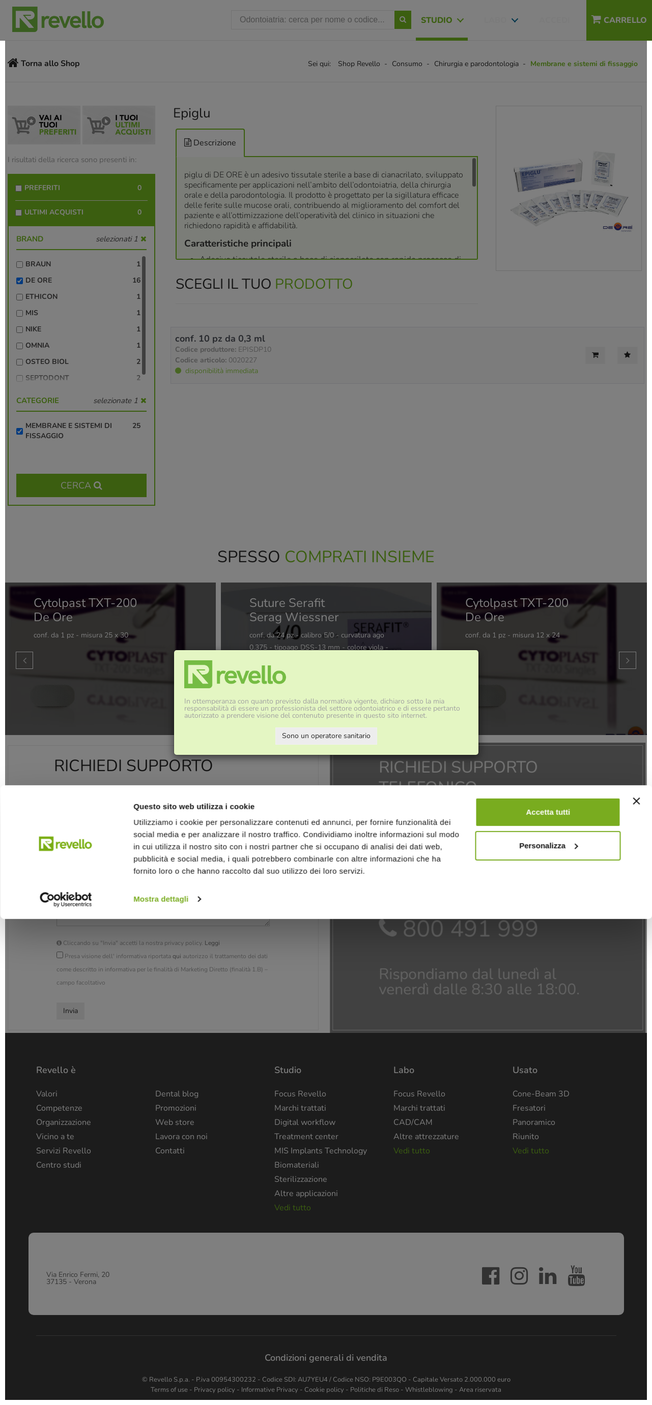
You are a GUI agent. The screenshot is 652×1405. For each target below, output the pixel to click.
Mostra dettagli (160, 1385)
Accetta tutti (548, 1298)
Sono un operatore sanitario (326, 736)
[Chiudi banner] (636, 1287)
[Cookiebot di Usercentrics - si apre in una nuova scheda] (65, 1385)
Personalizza (548, 1331)
